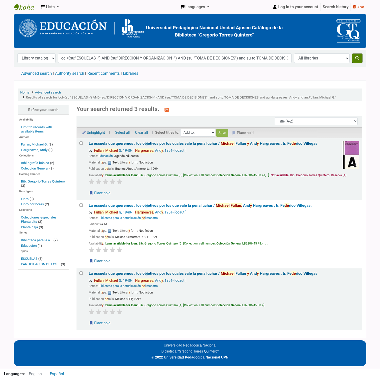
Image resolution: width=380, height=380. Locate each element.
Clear (358, 7)
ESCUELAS (29, 258)
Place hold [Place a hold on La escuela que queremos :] (99, 193)
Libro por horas (32, 204)
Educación (29, 246)
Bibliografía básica (35, 163)
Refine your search (43, 110)
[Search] (357, 58)
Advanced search (36, 73)
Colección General (35, 168)
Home (25, 92)
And (160, 150)
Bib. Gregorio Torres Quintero (43, 181)
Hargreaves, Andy (34, 150)
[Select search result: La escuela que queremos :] (81, 143)
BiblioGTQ (26, 7)
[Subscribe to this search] (167, 109)
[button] (50, 7)
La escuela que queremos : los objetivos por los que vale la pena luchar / (200, 205)
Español (57, 374)
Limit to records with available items (36, 129)
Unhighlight (93, 132)
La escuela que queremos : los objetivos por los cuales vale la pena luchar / (204, 143)
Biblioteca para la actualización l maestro (128, 218)
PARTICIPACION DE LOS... (40, 264)
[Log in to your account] (295, 7)
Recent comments (103, 73)
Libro (25, 199)
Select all (122, 132)
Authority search (69, 73)
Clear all (141, 132)
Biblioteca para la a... (36, 240)
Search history (336, 6)
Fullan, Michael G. (34, 144)
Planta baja (30, 227)
